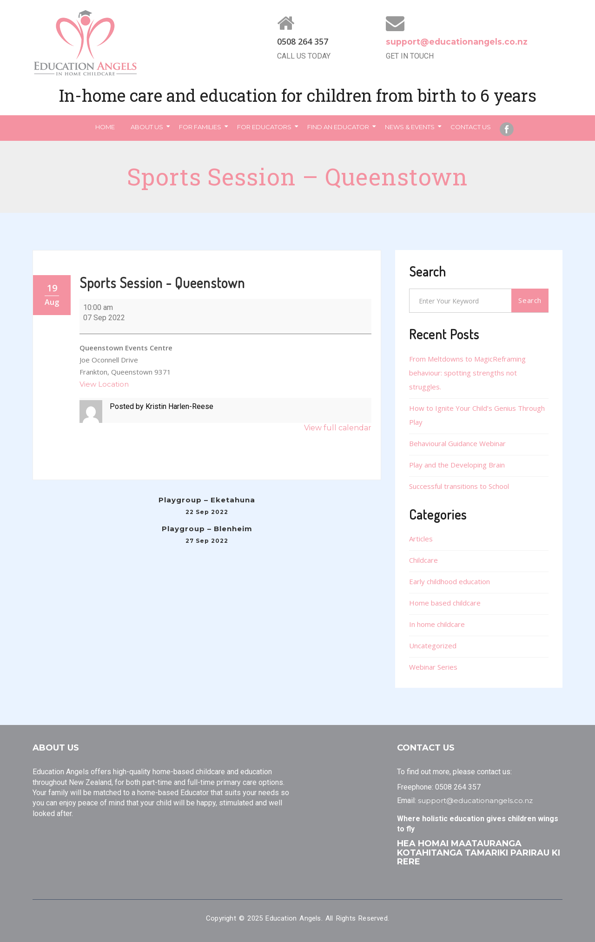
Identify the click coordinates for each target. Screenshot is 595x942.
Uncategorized (432, 645)
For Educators (264, 127)
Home (105, 127)
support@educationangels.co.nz (458, 42)
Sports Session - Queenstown (162, 282)
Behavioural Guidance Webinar (457, 443)
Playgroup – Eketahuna (207, 506)
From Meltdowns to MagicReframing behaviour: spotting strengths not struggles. (467, 372)
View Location (104, 384)
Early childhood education (449, 581)
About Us (147, 127)
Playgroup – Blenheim (207, 535)
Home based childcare (445, 602)
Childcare (423, 560)
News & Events (410, 127)
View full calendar (337, 427)
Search (530, 300)
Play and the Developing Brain (457, 464)
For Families (200, 127)
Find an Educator (338, 127)
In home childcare (437, 624)
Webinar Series (433, 667)
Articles (421, 538)
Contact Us (470, 127)
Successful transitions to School (459, 486)
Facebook (507, 129)
